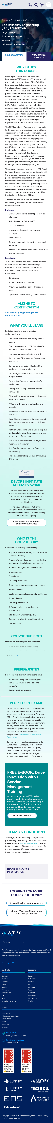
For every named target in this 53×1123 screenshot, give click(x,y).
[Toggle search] (36, 5)
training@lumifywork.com (16, 1036)
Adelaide (31, 990)
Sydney (30, 976)
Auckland (31, 993)
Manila (30, 1001)
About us (5, 982)
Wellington (32, 995)
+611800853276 (12, 1043)
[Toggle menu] (48, 4)
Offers (4, 984)
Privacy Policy (6, 1013)
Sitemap (5, 1027)
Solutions (5, 979)
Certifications (6, 993)
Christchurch (32, 998)
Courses (5, 20)
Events (4, 995)
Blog (3, 998)
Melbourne (32, 979)
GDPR (4, 1021)
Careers (4, 987)
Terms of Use (6, 1019)
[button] (14, 56)
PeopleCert (15, 20)
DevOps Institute (29, 20)
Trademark (5, 1024)
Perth (30, 984)
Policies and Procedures (10, 1016)
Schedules (5, 990)
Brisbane (31, 982)
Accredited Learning (9, 1001)
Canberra (31, 987)
